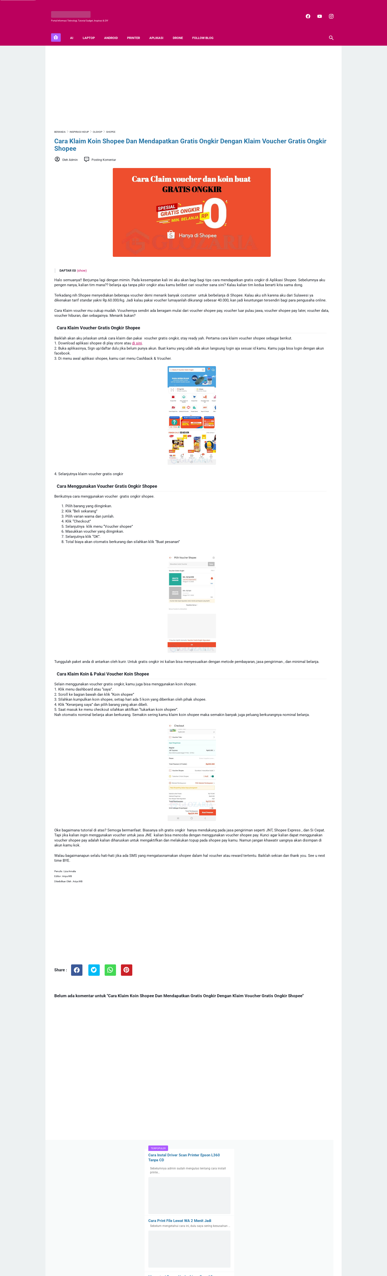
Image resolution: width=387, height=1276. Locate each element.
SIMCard (277, 752)
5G (260, 734)
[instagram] (327, 11)
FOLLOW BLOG (206, 30)
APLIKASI (160, 30)
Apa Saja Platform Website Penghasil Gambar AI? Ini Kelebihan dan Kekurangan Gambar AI (304, 1048)
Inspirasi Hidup (290, 743)
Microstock (317, 743)
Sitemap (167, 1259)
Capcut (312, 734)
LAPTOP (92, 30)
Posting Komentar (104, 155)
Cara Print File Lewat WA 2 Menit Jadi (290, 121)
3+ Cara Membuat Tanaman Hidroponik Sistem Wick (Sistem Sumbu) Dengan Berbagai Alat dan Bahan (291, 585)
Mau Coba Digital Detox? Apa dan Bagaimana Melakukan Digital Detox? (305, 927)
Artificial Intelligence (284, 734)
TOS (234, 1259)
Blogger (214, 1269)
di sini (137, 354)
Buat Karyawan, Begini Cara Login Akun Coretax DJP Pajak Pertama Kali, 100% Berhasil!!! (306, 873)
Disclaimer (220, 1259)
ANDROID (114, 30)
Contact (181, 1259)
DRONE (181, 30)
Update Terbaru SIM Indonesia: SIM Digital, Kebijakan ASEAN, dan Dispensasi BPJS (306, 1017)
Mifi (261, 752)
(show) (82, 266)
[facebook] (304, 11)
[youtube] (315, 11)
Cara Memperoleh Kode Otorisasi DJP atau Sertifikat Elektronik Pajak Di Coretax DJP (304, 842)
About (154, 1259)
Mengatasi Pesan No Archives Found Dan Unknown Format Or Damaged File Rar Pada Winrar (295, 187)
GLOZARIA (181, 1269)
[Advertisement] (147, 80)
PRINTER (136, 30)
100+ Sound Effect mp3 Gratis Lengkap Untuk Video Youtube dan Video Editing (306, 902)
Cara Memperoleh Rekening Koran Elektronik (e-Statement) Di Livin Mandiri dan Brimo (302, 812)
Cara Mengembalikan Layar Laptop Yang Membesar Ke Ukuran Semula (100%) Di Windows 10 (292, 388)
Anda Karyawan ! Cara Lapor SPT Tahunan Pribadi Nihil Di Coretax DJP (307, 783)
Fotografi (265, 743)
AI (75, 30)
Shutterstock (300, 752)
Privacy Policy (200, 1259)
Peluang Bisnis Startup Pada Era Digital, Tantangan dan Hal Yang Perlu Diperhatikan (306, 955)
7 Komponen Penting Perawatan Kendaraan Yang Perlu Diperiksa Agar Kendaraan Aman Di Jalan (304, 986)
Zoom (321, 752)
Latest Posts (261, 1072)
